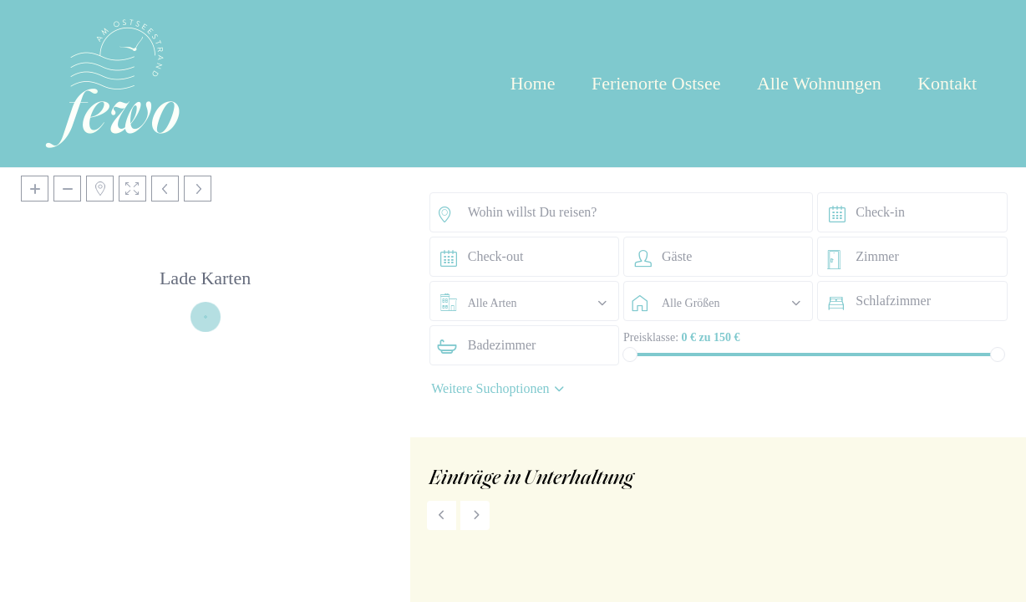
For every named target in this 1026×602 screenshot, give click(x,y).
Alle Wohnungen (819, 83)
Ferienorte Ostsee (656, 83)
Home (533, 83)
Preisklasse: (650, 338)
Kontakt (947, 83)
